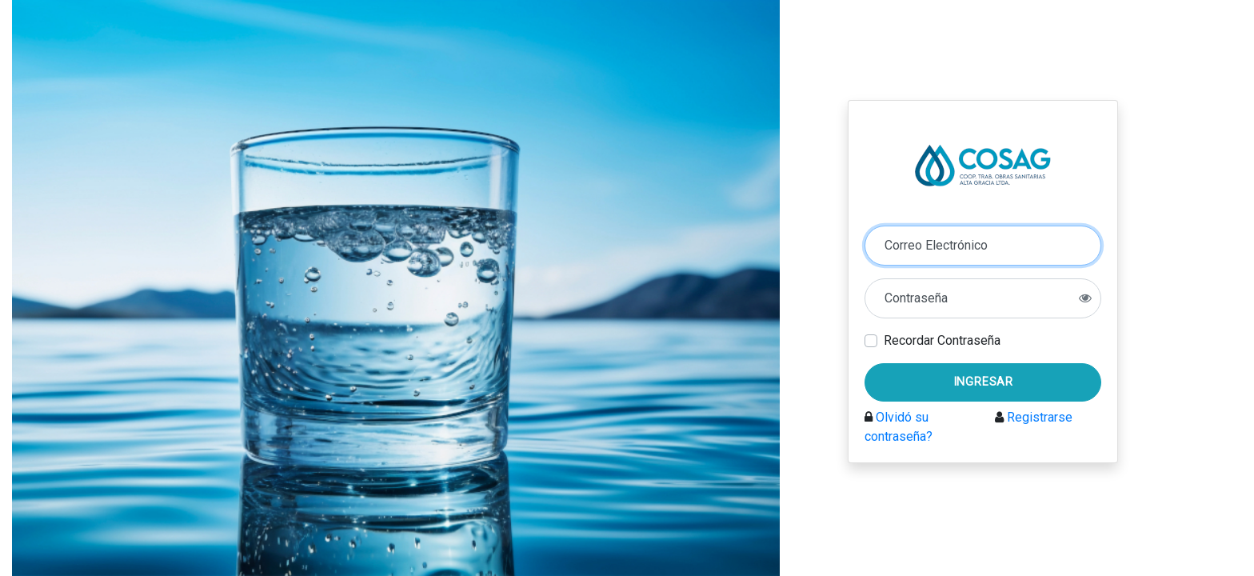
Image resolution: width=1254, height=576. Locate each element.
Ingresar (983, 382)
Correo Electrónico (936, 245)
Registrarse (1039, 417)
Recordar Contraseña (942, 340)
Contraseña (916, 298)
